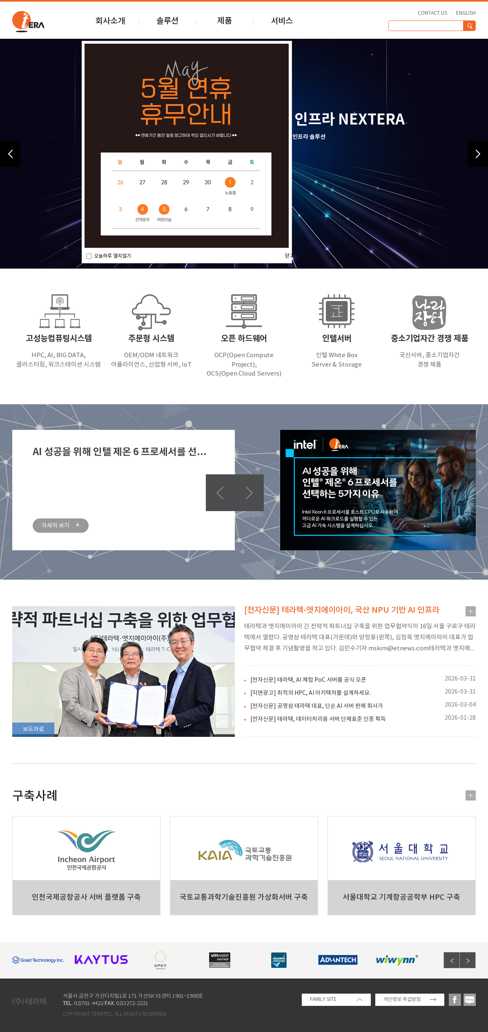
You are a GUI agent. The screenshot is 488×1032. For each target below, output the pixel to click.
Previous (10, 154)
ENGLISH (466, 13)
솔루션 (167, 21)
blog (469, 1000)
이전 (220, 492)
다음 (249, 492)
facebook (455, 1000)
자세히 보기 (61, 525)
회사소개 (110, 21)
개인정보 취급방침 (402, 999)
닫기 (290, 256)
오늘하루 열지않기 (112, 256)
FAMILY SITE (323, 999)
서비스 (282, 21)
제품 (224, 21)
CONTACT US (432, 13)
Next (478, 154)
